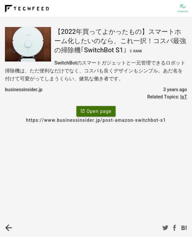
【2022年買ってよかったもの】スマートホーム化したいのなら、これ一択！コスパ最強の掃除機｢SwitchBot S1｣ (120, 41)
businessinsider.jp (23, 89)
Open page (95, 111)
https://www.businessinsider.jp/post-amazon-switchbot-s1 (96, 120)
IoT (183, 96)
